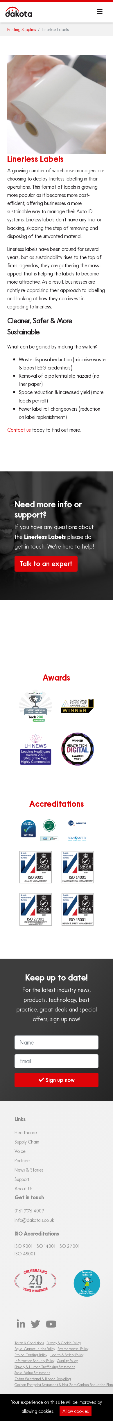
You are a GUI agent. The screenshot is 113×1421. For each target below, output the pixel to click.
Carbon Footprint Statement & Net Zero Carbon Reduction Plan (64, 1385)
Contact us (19, 430)
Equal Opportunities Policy (35, 1349)
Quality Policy (67, 1361)
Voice (20, 1151)
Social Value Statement (32, 1373)
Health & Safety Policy (66, 1355)
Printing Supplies (21, 29)
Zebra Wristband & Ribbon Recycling (43, 1379)
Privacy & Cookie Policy (63, 1343)
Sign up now (57, 1079)
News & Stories (29, 1170)
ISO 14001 (45, 1246)
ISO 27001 (69, 1246)
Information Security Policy (34, 1361)
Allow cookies (75, 1411)
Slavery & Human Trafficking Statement (45, 1367)
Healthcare (26, 1132)
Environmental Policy (73, 1349)
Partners (22, 1160)
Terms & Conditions (29, 1343)
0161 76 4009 (29, 1210)
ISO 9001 (23, 1246)
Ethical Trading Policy (31, 1355)
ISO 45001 (25, 1253)
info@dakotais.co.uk (34, 1220)
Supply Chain (27, 1142)
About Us (23, 1188)
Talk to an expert (46, 563)
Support (22, 1179)
